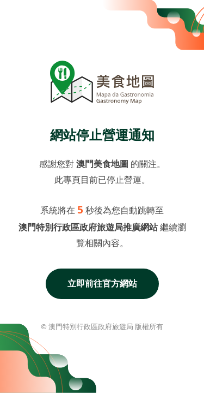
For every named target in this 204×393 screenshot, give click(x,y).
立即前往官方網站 (102, 283)
